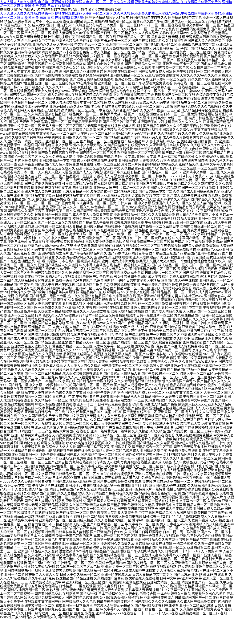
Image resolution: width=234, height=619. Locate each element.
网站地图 (77, 17)
